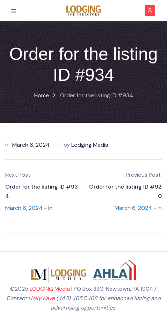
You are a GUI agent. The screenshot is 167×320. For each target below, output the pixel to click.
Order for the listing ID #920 (125, 191)
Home (41, 95)
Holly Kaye (41, 298)
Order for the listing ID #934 (41, 191)
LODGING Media (50, 288)
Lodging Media (89, 144)
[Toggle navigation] (13, 10)
